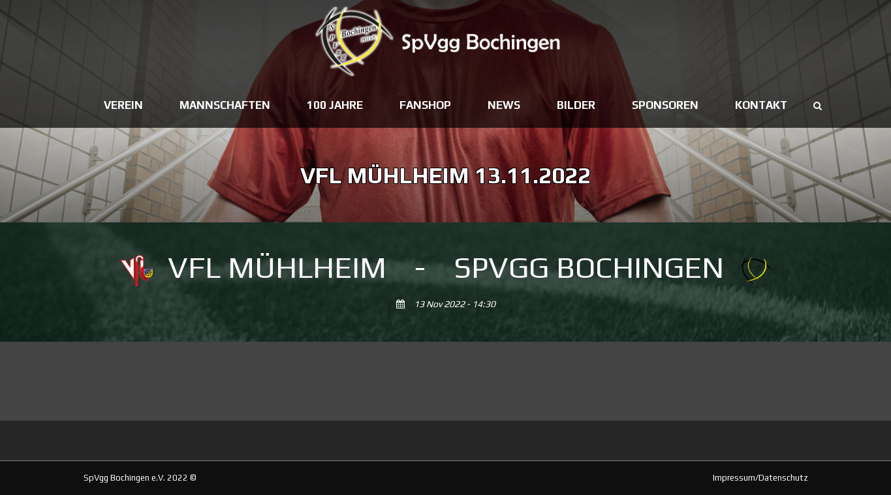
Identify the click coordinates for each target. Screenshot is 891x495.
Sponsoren (665, 105)
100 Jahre (335, 105)
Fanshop (425, 105)
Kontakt (761, 105)
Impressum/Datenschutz (760, 478)
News (504, 105)
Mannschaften (225, 105)
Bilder (576, 105)
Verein (123, 105)
